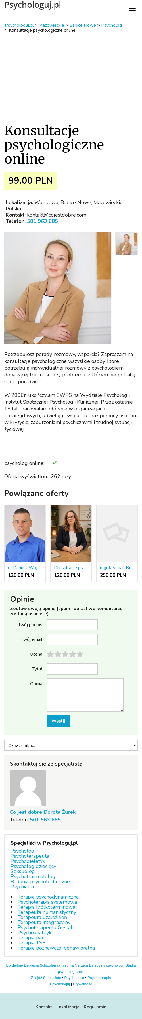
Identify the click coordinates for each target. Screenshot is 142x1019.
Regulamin (95, 1007)
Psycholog (22, 851)
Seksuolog (23, 871)
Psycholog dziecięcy (33, 866)
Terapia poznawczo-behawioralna (56, 947)
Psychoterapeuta (30, 856)
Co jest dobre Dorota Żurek (43, 812)
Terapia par (31, 937)
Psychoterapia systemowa (47, 902)
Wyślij (58, 721)
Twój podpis (30, 624)
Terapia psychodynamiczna (48, 896)
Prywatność (82, 984)
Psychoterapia (99, 978)
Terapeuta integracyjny (44, 922)
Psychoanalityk (34, 932)
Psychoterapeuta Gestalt (46, 927)
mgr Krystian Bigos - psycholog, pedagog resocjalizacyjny (117, 567)
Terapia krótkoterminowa (46, 907)
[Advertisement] (71, 78)
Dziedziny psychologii (106, 965)
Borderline (14, 965)
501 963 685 (42, 221)
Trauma (67, 965)
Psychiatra (22, 886)
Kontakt (44, 1007)
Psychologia (74, 978)
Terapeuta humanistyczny (47, 912)
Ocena (36, 654)
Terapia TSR (32, 942)
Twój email (31, 639)
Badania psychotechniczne (40, 881)
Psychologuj (60, 984)
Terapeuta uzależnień (42, 917)
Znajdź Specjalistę (46, 978)
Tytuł (37, 668)
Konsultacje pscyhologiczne (71, 567)
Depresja (31, 965)
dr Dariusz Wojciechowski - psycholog (25, 567)
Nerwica (81, 965)
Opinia (36, 683)
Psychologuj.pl (32, 4)
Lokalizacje (68, 1007)
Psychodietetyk (28, 861)
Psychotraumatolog (33, 876)
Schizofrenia (50, 965)
